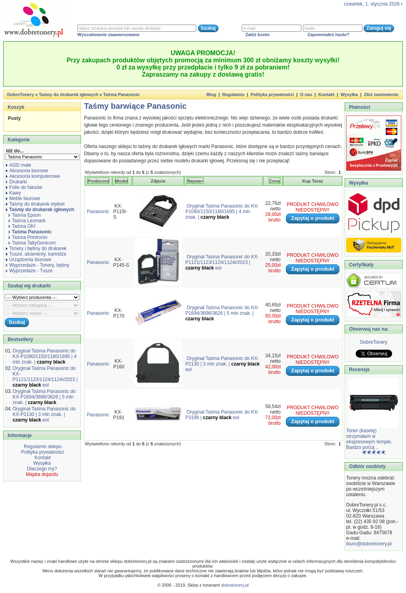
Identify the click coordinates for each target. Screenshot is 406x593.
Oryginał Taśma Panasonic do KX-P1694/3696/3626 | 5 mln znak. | (44, 397)
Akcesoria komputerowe (33, 176)
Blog (211, 94)
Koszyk (16, 107)
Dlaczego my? (42, 469)
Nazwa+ (195, 181)
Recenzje (359, 369)
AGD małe (18, 165)
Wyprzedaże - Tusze (29, 270)
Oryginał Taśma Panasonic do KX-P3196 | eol (222, 414)
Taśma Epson (25, 215)
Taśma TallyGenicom (32, 243)
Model (121, 181)
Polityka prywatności (272, 94)
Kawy (13, 193)
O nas (306, 94)
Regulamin (233, 94)
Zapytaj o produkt (312, 218)
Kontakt (326, 94)
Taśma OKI (22, 226)
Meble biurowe (23, 198)
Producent (98, 181)
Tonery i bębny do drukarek (36, 248)
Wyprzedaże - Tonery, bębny (37, 265)
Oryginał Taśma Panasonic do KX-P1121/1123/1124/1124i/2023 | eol (45, 377)
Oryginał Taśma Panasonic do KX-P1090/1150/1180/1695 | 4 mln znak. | (45, 356)
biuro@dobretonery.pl (369, 544)
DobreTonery (373, 342)
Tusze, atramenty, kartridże (36, 254)
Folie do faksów (24, 187)
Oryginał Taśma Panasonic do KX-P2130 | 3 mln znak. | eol (44, 414)
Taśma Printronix (28, 237)
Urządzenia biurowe (28, 259)
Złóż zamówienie (381, 94)
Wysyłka (349, 94)
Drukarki (16, 182)
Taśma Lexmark (27, 220)
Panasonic (98, 211)
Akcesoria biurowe (27, 170)
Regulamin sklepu (42, 446)
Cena (274, 181)
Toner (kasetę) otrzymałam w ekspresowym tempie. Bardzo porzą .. (369, 439)
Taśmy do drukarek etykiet (35, 204)
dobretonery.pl (235, 585)
